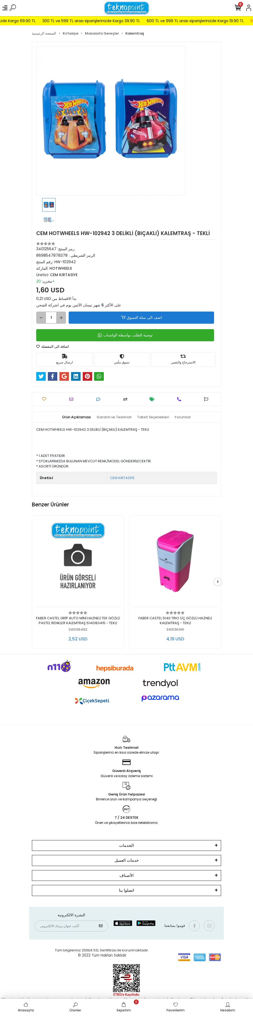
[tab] (76, 417)
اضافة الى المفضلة (52, 346)
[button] (47, 120)
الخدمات (126, 845)
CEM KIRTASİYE (122, 477)
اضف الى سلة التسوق (141, 317)
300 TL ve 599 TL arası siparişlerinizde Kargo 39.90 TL (105, 21)
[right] (217, 582)
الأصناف (126, 875)
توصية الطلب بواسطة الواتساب (125, 335)
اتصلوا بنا (126, 890)
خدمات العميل (127, 860)
